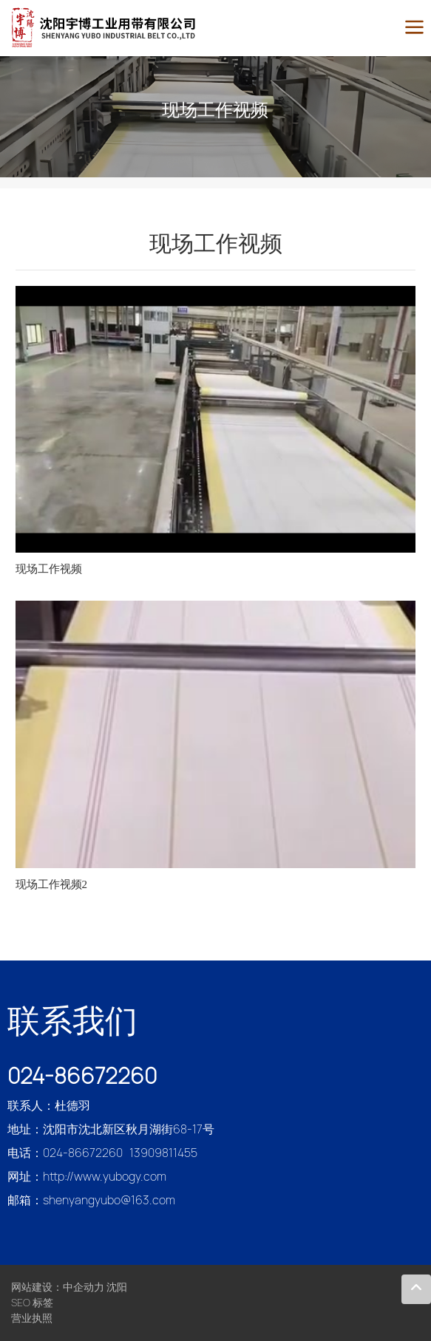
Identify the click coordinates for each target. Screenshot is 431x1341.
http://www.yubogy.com (104, 1176)
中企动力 (83, 1287)
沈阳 (116, 1287)
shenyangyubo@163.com (109, 1200)
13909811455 (163, 1153)
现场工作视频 (215, 109)
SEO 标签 (32, 1302)
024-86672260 (82, 1076)
